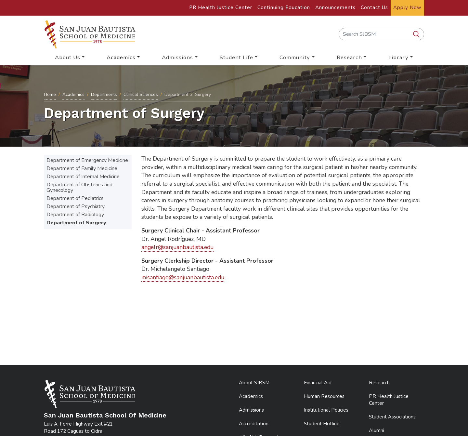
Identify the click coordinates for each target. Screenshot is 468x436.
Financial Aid (318, 382)
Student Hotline (322, 423)
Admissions (251, 410)
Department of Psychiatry (75, 206)
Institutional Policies (326, 410)
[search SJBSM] (416, 34)
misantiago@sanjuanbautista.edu (182, 277)
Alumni (376, 430)
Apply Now (407, 7)
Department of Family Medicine (81, 168)
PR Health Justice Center (220, 7)
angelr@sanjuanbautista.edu (177, 247)
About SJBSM (254, 382)
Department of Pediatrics (75, 198)
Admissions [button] (177, 57)
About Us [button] (67, 57)
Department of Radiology (75, 214)
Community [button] (295, 57)
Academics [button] (121, 57)
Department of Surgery (76, 222)
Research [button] (349, 57)
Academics (73, 94)
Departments (104, 94)
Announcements (335, 7)
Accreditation (253, 423)
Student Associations (392, 417)
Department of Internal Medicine (83, 176)
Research (379, 382)
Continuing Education (283, 7)
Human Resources (324, 396)
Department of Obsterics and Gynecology (79, 187)
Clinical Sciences (141, 94)
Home (50, 94)
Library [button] (398, 57)
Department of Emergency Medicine (87, 160)
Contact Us (374, 7)
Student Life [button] (236, 57)
